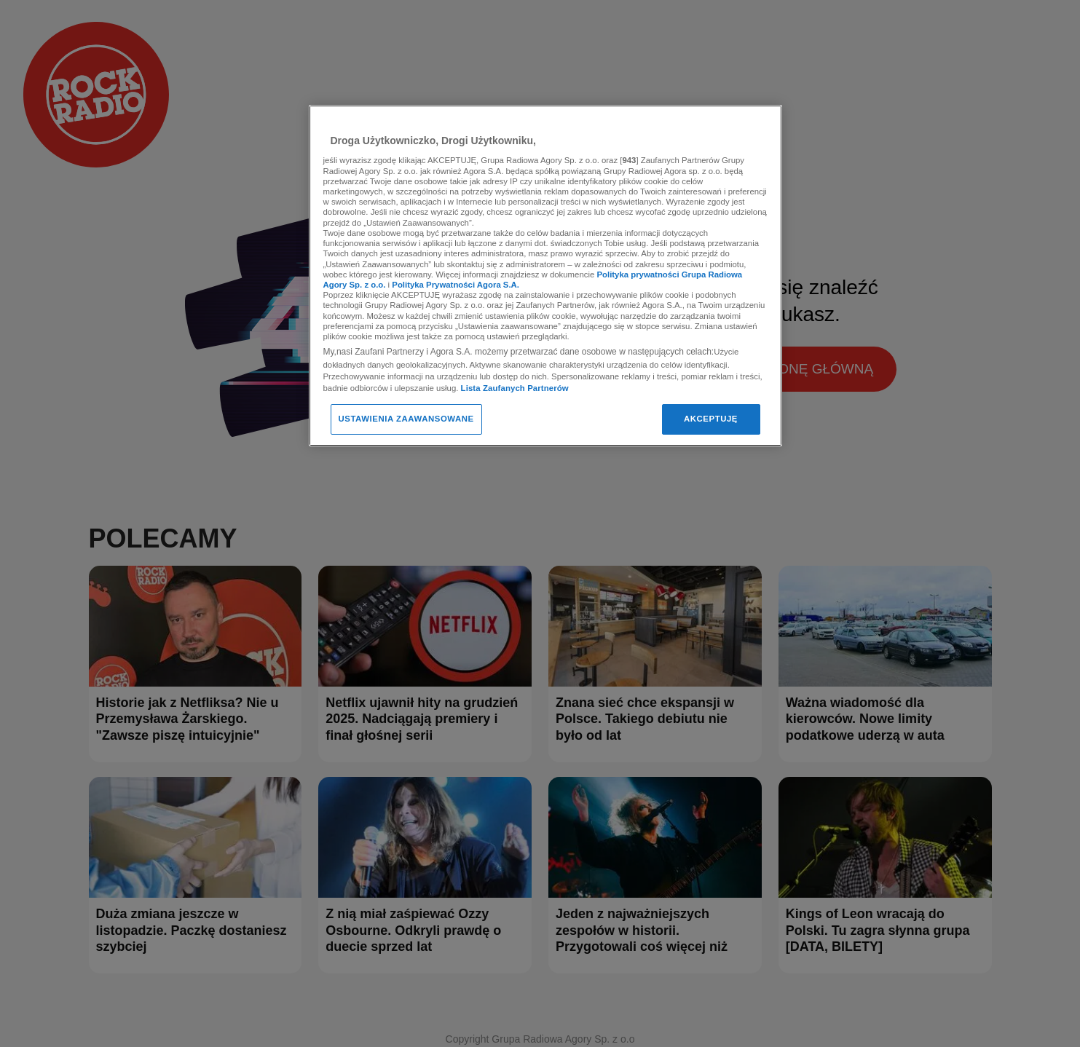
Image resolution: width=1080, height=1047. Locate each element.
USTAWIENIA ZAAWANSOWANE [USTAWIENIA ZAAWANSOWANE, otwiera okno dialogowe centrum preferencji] (406, 418)
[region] (545, 275)
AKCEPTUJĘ (711, 418)
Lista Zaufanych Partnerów (515, 388)
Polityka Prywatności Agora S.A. (455, 284)
